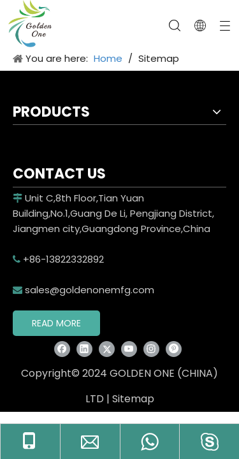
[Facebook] (62, 348)
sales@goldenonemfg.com (83, 289)
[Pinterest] (174, 348)
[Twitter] (107, 348)
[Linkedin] (84, 348)
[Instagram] (151, 348)
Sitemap (133, 398)
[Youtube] (129, 348)
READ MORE (56, 323)
